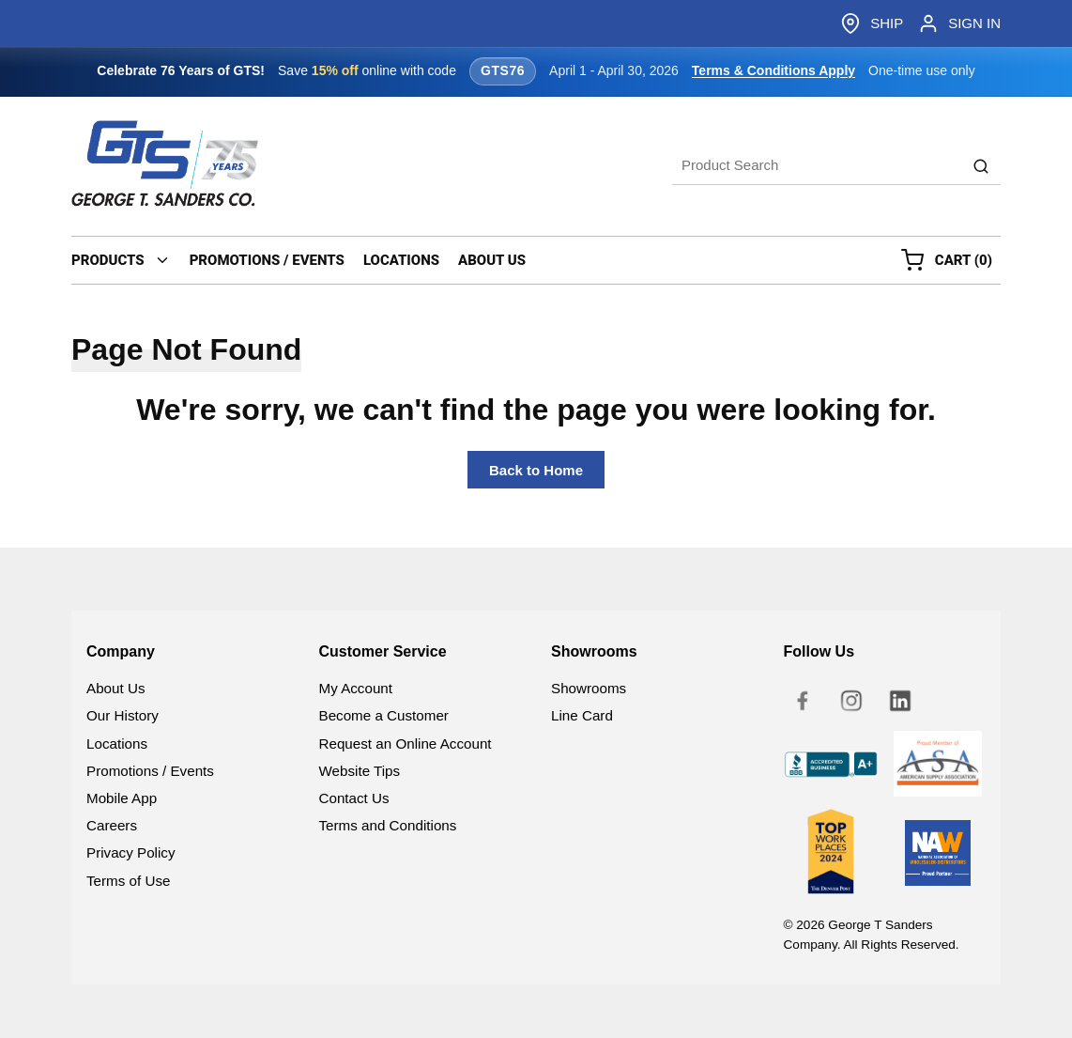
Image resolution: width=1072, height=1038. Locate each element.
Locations (116, 743)
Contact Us (354, 798)
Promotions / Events (150, 771)
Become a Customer (384, 715)
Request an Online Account (405, 743)
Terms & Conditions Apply (773, 70)
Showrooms (588, 688)
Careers (111, 825)
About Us (115, 688)
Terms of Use (128, 881)
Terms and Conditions (388, 825)
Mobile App (121, 798)
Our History (122, 715)
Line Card (582, 715)
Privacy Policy (131, 852)
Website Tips (360, 771)
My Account (356, 688)
